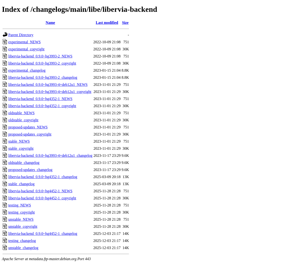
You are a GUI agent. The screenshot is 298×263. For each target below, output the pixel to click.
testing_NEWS (19, 205)
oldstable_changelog (24, 163)
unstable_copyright (22, 226)
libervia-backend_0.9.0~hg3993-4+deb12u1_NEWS (48, 85)
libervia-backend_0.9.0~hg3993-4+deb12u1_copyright (49, 92)
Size (125, 23)
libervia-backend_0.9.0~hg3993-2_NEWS (40, 56)
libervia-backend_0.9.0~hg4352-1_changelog (42, 177)
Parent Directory (20, 35)
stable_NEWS (19, 141)
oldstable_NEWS (21, 113)
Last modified (107, 23)
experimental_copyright (26, 49)
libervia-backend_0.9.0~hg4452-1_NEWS (40, 191)
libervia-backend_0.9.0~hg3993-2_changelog (42, 77)
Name (50, 23)
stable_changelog (21, 184)
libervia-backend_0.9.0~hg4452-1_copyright (42, 198)
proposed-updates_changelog (30, 170)
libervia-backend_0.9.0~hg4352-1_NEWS (40, 99)
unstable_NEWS (21, 219)
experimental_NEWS (24, 42)
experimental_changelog (26, 70)
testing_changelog (22, 241)
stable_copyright (21, 148)
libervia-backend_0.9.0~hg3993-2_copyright (42, 63)
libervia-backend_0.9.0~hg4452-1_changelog (42, 234)
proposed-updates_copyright (29, 134)
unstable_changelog (23, 248)
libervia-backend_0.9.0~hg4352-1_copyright (42, 106)
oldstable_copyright (23, 120)
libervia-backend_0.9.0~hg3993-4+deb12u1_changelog (50, 155)
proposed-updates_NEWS (28, 127)
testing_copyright (21, 212)
